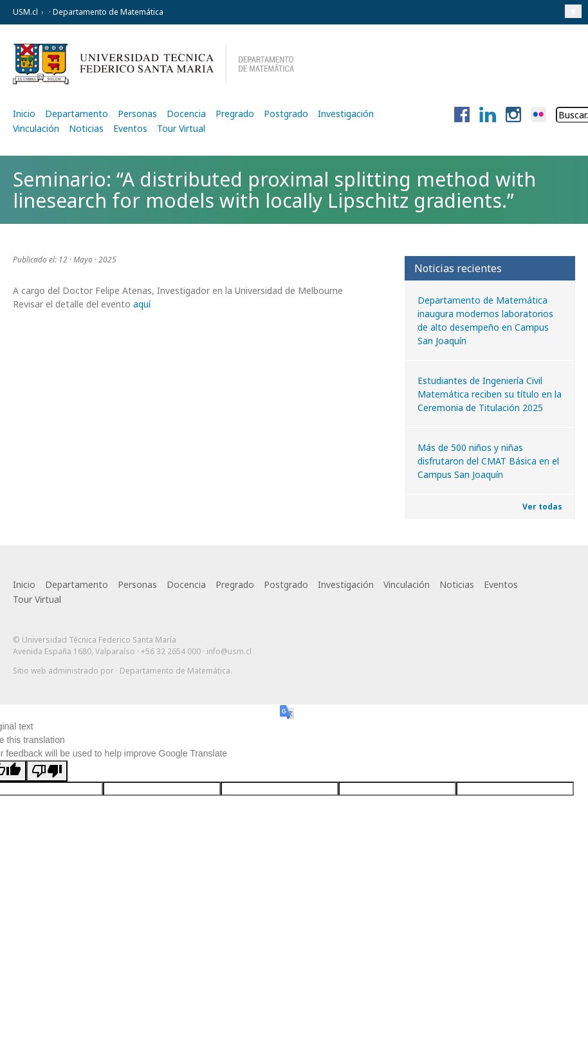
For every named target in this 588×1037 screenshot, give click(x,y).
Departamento (76, 113)
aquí (141, 304)
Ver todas (542, 506)
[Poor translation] (47, 776)
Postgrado (286, 113)
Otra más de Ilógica (538, 690)
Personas (137, 113)
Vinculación (36, 128)
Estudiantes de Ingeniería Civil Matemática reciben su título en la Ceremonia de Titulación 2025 (490, 394)
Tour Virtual (181, 128)
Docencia (186, 113)
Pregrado (235, 113)
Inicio (24, 113)
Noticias (86, 128)
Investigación (346, 113)
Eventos (130, 128)
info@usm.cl (229, 651)
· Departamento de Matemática (105, 11)
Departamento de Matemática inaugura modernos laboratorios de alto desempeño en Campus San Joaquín (485, 320)
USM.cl (25, 11)
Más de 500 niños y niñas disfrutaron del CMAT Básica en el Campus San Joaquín (488, 461)
